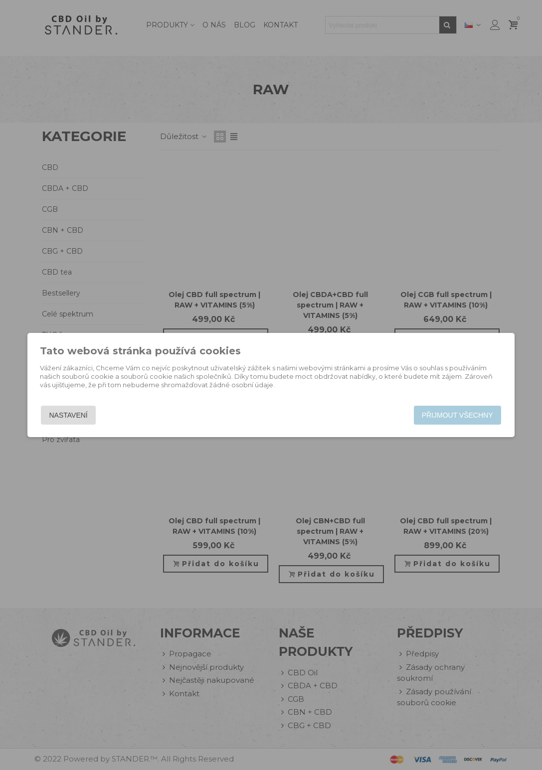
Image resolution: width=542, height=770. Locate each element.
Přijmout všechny (457, 415)
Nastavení (68, 415)
